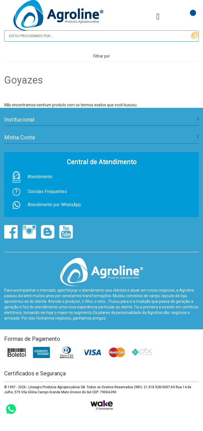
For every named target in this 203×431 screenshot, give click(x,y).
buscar (194, 35)
